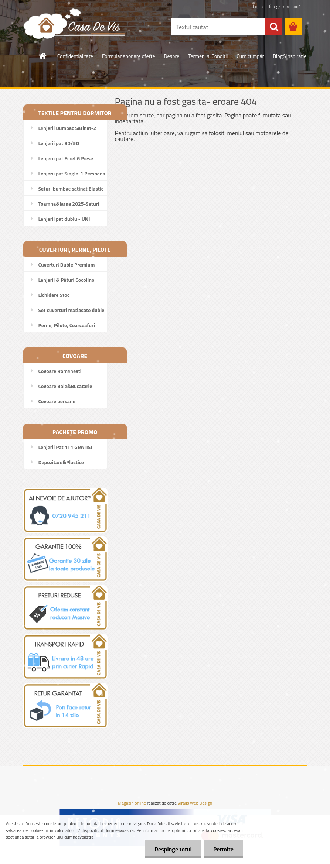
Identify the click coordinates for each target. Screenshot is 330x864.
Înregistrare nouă (284, 6)
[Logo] (74, 23)
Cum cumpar (250, 56)
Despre (172, 56)
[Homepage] (43, 55)
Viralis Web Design (195, 803)
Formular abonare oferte (128, 56)
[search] (273, 26)
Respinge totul (173, 849)
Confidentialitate (75, 56)
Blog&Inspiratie (289, 56)
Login (258, 6)
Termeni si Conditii (208, 56)
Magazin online (132, 803)
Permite (223, 849)
